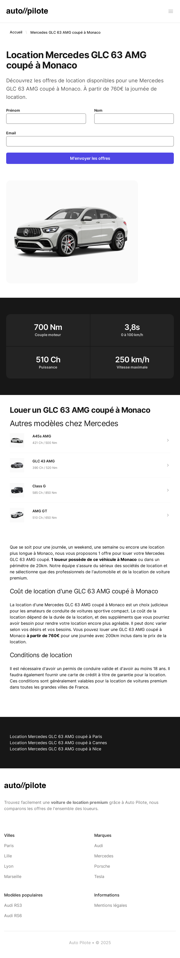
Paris (9, 845)
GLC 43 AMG (43, 461)
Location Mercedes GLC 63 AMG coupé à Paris (56, 736)
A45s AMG (41, 436)
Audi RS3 (13, 905)
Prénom (13, 110)
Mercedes (103, 855)
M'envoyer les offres (90, 158)
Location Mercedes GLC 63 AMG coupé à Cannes (58, 742)
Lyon (8, 866)
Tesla (99, 876)
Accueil (16, 32)
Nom (98, 110)
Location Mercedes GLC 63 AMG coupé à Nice (55, 748)
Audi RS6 (13, 915)
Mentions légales (110, 905)
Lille (8, 855)
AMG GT (39, 511)
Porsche (102, 866)
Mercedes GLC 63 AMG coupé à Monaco (65, 32)
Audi (98, 845)
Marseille (12, 876)
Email (11, 133)
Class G (39, 486)
